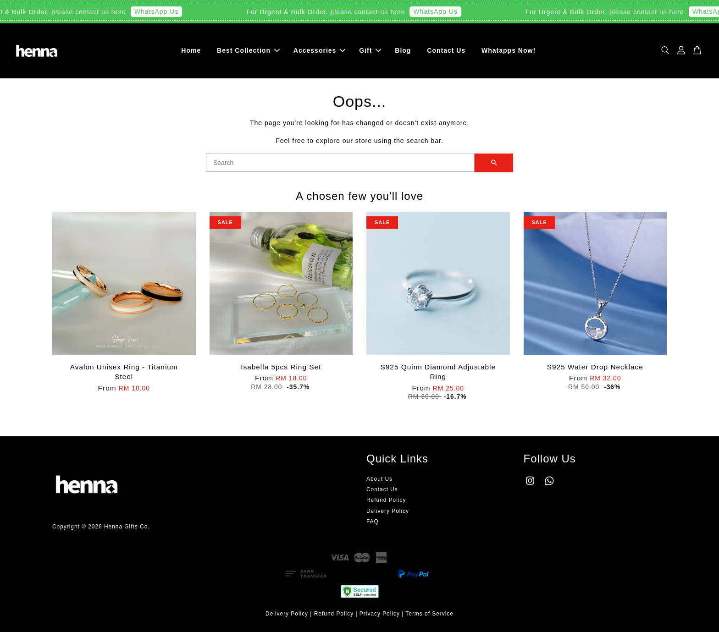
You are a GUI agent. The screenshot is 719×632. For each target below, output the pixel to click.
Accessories (319, 50)
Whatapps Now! (508, 50)
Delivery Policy (387, 511)
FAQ (372, 521)
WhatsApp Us (161, 11)
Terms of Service (429, 613)
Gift (370, 50)
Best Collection (248, 50)
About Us (379, 479)
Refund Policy (386, 500)
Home (191, 50)
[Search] (340, 163)
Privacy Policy (380, 613)
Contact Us (446, 50)
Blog (403, 50)
